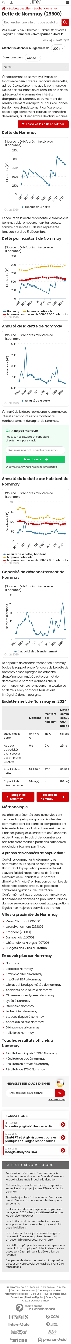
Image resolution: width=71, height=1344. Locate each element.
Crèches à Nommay (20, 1005)
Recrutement (28, 1290)
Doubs (38, 8)
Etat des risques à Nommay (25, 1016)
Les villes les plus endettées (45, 124)
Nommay (51, 8)
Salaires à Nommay (19, 968)
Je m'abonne (32, 459)
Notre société (48, 1287)
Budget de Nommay (16, 796)
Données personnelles (49, 1290)
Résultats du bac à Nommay (25, 1058)
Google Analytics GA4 (21, 1150)
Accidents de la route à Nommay (29, 989)
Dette (8, 67)
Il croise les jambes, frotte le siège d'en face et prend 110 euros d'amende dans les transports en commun (34, 1200)
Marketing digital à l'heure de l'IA (28, 1125)
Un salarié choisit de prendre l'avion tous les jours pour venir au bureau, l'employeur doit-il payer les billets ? (33, 1224)
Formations (16, 1116)
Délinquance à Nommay (22, 1027)
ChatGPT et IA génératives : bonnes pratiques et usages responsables (31, 1137)
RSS (64, 1294)
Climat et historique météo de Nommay (33, 984)
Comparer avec (12, 57)
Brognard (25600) (18, 932)
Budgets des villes (19, 8)
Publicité (61, 1287)
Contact (15, 1290)
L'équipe (34, 1287)
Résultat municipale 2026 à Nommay (31, 1053)
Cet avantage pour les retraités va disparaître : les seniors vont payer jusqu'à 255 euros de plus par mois (35, 1188)
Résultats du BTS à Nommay (25, 1069)
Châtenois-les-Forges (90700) (27, 942)
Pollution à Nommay (20, 1032)
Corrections (17, 1297)
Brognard (7, 34)
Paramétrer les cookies (16, 1294)
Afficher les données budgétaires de (25, 48)
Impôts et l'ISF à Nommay (23, 979)
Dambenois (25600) (20, 937)
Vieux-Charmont (27, 30)
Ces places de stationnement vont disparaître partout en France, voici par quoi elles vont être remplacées (35, 1263)
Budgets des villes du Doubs (26, 947)
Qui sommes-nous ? (17, 1287)
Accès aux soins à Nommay (25, 1021)
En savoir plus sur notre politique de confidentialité (31, 466)
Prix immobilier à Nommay (24, 974)
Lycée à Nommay (18, 1000)
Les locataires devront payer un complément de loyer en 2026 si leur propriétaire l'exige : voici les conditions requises (35, 1212)
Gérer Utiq (36, 1294)
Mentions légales (34, 1297)
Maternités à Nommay (21, 1011)
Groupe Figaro (53, 1297)
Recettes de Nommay (53, 796)
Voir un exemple (56, 1099)
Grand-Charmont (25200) (24, 926)
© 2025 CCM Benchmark (35, 1301)
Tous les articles (51, 1294)
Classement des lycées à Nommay (30, 995)
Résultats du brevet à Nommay (27, 1063)
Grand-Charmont (53, 30)
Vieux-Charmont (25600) (23, 921)
